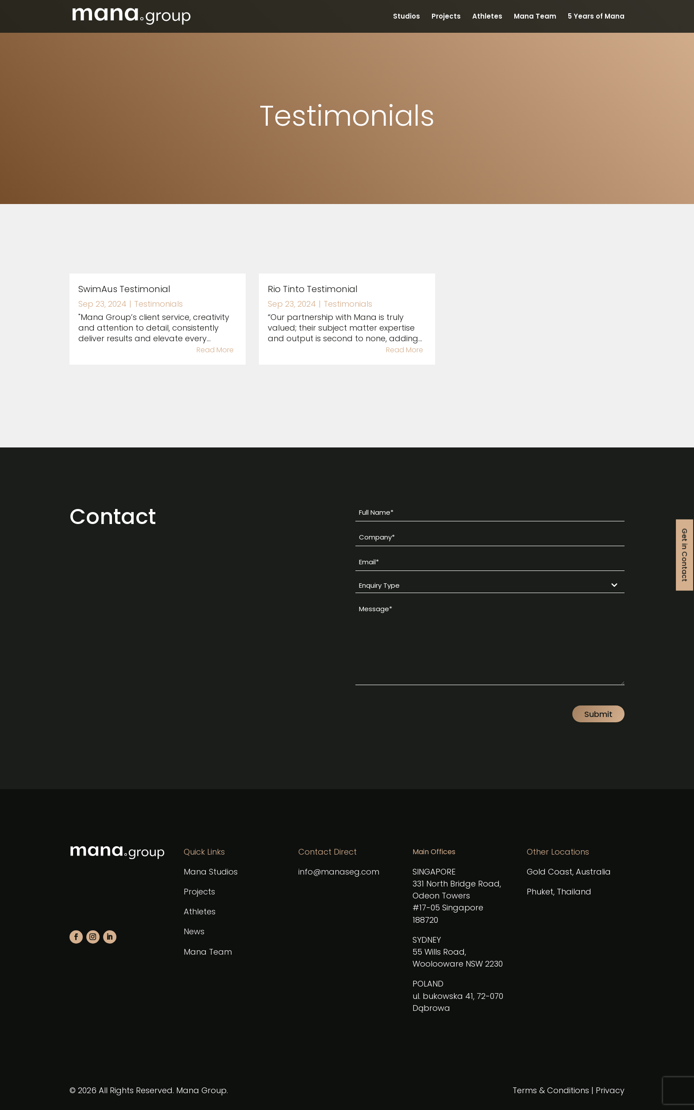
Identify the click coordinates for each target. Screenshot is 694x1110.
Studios (406, 17)
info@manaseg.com (338, 871)
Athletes (487, 17)
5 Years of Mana (596, 17)
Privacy (610, 1090)
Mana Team (535, 17)
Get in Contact (684, 555)
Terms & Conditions (551, 1090)
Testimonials (158, 303)
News (194, 931)
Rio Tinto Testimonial (313, 289)
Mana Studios (211, 871)
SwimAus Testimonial (124, 289)
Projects (446, 17)
